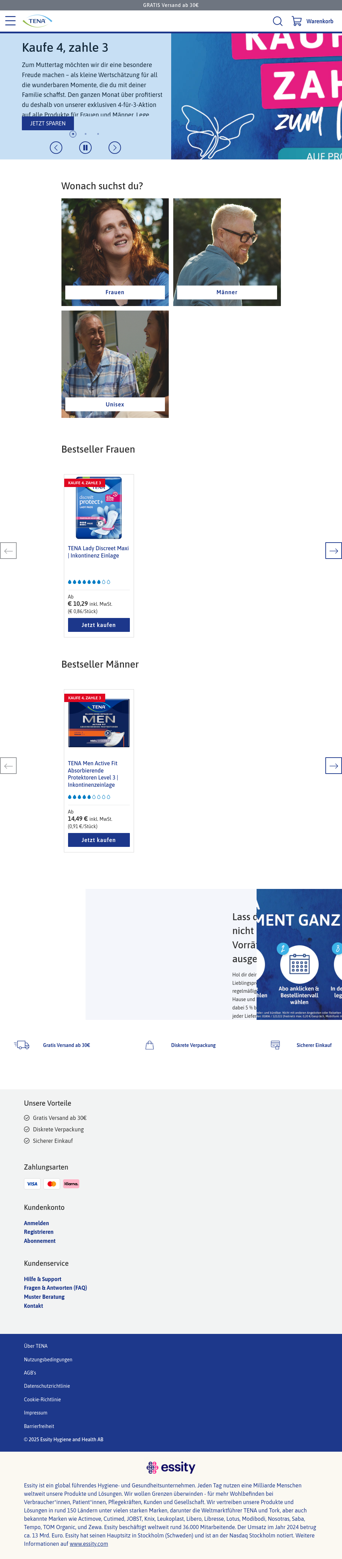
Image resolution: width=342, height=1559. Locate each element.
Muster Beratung (44, 1297)
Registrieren (38, 1232)
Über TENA (36, 1346)
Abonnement (40, 1241)
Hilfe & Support (42, 1279)
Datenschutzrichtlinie (47, 1386)
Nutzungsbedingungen (48, 1359)
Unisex (115, 404)
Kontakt (33, 1306)
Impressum (35, 1413)
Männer (226, 292)
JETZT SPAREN (48, 123)
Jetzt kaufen (99, 625)
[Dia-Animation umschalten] (85, 147)
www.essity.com (89, 1544)
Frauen (115, 292)
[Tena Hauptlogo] (73, 21)
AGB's (30, 1373)
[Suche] (278, 21)
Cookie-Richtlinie (42, 1399)
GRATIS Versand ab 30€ (171, 5)
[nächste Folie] (114, 147)
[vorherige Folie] (56, 147)
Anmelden (36, 1223)
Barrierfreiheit (39, 1426)
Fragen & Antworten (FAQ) (55, 1288)
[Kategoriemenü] (10, 21)
